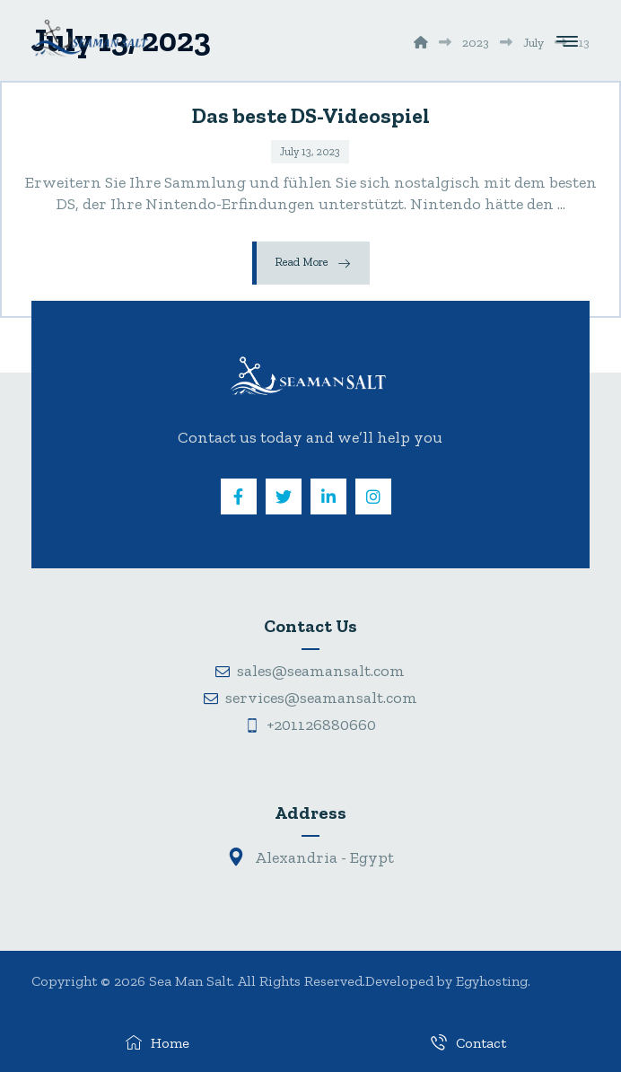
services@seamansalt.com (310, 697)
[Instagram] (373, 496)
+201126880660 (310, 724)
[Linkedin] (328, 496)
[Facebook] (239, 496)
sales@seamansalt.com (310, 671)
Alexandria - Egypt (310, 857)
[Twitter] (284, 496)
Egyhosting (492, 980)
